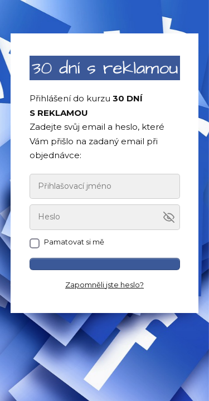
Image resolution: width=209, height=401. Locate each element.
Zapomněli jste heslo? (104, 284)
